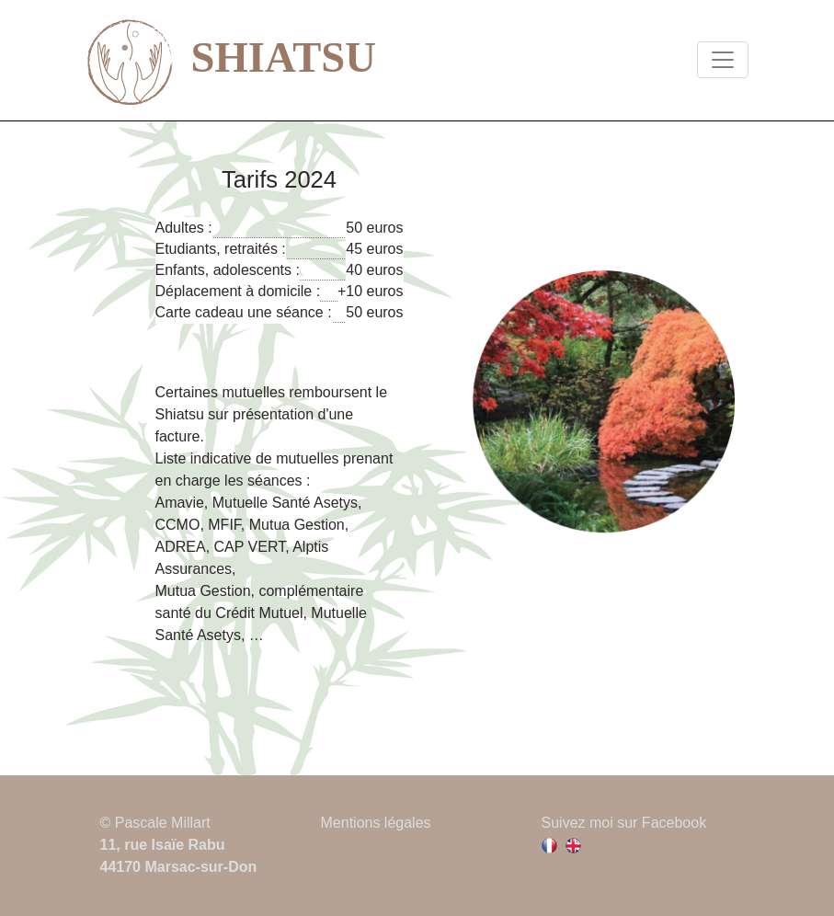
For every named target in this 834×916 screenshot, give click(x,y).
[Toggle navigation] (722, 59)
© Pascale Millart (155, 822)
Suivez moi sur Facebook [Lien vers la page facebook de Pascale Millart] (624, 822)
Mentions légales (376, 822)
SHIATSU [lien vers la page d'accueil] (231, 61)
